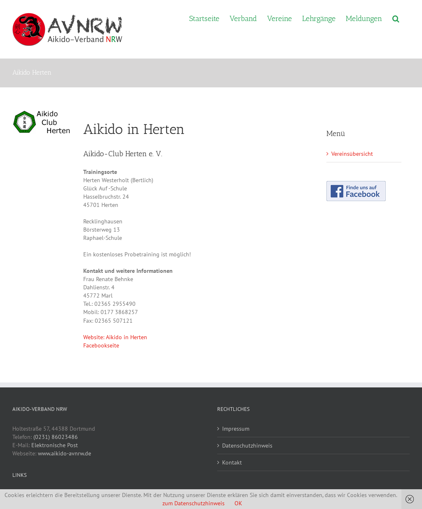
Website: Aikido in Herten (115, 337)
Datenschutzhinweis (247, 445)
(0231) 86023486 (55, 437)
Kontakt (232, 462)
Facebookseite (101, 345)
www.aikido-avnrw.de (64, 453)
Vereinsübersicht (352, 153)
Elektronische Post (54, 445)
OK (238, 503)
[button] (395, 17)
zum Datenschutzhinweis (193, 503)
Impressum (235, 428)
